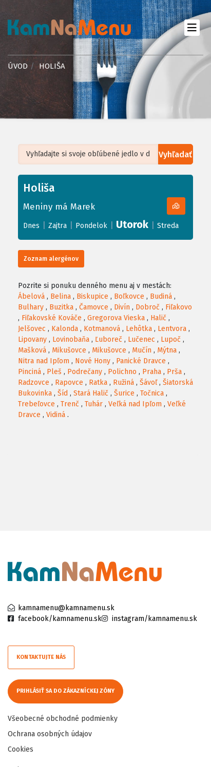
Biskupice (92, 296)
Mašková (32, 350)
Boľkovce (129, 296)
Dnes (31, 225)
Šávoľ (148, 382)
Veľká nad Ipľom (135, 404)
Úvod (18, 66)
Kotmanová (102, 328)
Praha (151, 371)
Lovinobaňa (70, 339)
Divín (122, 307)
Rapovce (69, 382)
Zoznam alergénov (51, 258)
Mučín (141, 350)
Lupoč (171, 339)
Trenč (70, 404)
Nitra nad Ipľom (43, 361)
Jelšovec (32, 328)
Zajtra (57, 225)
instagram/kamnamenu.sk (154, 618)
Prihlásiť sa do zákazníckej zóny (65, 691)
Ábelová (31, 296)
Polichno (122, 371)
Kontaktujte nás (41, 657)
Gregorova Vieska (116, 318)
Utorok (132, 224)
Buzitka (61, 307)
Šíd (62, 393)
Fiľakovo (178, 307)
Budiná (161, 296)
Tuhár (94, 404)
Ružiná (123, 382)
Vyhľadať (175, 154)
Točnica (152, 393)
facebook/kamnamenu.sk (60, 618)
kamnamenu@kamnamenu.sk (66, 608)
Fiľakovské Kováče (52, 318)
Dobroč (148, 307)
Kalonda (64, 328)
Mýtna (167, 350)
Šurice (124, 393)
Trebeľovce (36, 404)
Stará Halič (90, 393)
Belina (60, 296)
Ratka (98, 382)
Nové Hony (92, 361)
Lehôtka (139, 328)
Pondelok (91, 225)
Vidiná (55, 414)
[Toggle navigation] (191, 27)
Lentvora (172, 328)
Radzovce (33, 382)
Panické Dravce (141, 361)
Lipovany (32, 339)
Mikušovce (69, 350)
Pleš (54, 371)
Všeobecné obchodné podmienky (63, 718)
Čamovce (93, 307)
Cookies (20, 749)
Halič (158, 318)
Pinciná (29, 371)
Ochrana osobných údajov (50, 734)
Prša (174, 371)
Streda (168, 225)
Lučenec (141, 339)
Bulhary (31, 307)
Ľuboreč (108, 339)
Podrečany (84, 371)
